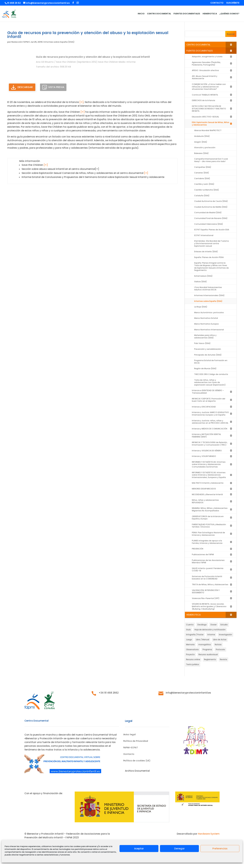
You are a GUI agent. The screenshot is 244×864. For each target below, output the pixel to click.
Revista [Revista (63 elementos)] (223, 659)
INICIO (141, 14)
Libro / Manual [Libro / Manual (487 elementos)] (202, 639)
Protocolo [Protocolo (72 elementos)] (220, 649)
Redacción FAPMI (20, 41)
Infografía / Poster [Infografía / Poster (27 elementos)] (195, 634)
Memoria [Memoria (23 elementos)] (190, 644)
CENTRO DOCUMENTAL (159, 14)
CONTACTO (216, 3)
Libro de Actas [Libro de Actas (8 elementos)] (219, 639)
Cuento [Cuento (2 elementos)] (190, 624)
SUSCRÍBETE (232, 3)
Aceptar (139, 848)
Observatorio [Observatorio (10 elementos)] (192, 649)
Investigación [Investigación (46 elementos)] (225, 634)
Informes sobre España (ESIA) (59, 41)
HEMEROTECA (210, 14)
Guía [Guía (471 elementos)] (188, 629)
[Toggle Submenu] (231, 45)
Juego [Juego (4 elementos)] (189, 639)
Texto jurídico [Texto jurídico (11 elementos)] (192, 664)
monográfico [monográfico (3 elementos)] (204, 644)
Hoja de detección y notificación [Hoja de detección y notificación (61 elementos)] (210, 629)
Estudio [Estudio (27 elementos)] (224, 624)
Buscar (231, 34)
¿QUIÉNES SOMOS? (229, 14)
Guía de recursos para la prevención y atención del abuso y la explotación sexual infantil (93, 57)
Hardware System (209, 833)
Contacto (128, 754)
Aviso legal (129, 734)
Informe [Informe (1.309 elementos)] (211, 634)
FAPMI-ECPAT (130, 747)
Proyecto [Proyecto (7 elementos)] (190, 654)
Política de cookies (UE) (136, 760)
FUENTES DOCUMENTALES (187, 14)
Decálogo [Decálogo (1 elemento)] (202, 624)
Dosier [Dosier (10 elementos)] (214, 624)
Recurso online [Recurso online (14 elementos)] (193, 659)
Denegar (179, 848)
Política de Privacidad (135, 741)
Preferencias (220, 848)
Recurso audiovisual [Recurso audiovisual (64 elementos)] (208, 654)
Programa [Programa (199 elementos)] (207, 649)
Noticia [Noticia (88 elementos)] (218, 644)
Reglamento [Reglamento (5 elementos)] (210, 659)
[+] (82, 102)
